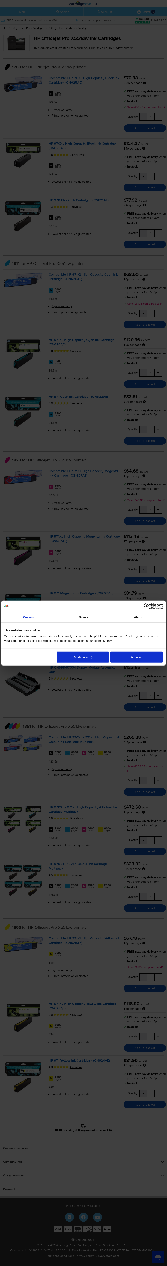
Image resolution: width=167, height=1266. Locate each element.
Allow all (136, 657)
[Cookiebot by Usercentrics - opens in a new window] (146, 606)
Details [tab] (83, 616)
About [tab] (138, 616)
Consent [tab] (29, 616)
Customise (83, 657)
